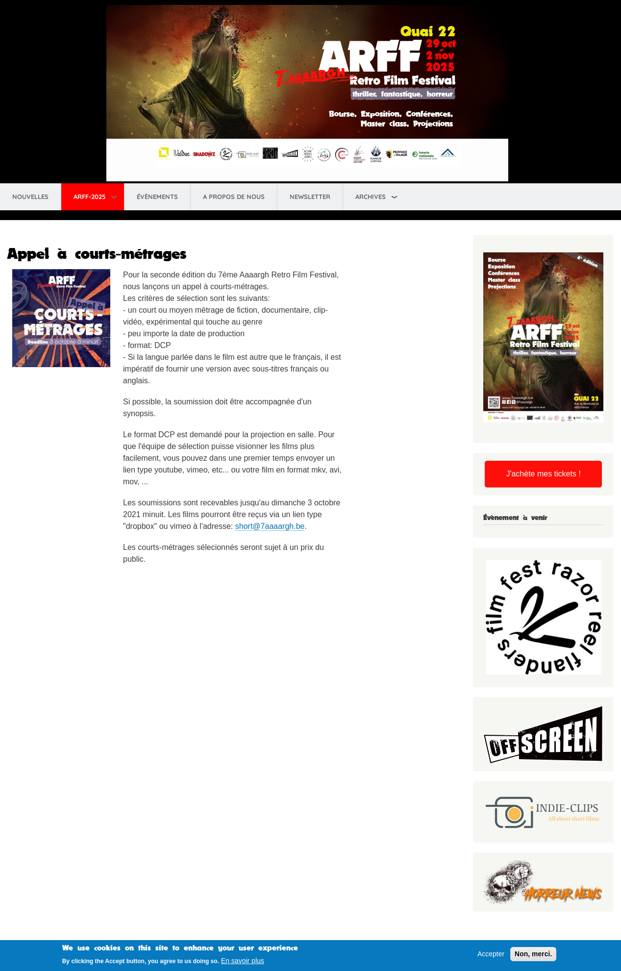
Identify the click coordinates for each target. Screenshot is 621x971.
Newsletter (310, 196)
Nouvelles (30, 196)
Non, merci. (533, 956)
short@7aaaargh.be (270, 526)
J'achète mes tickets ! (543, 474)
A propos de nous (234, 196)
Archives (370, 196)
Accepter (490, 956)
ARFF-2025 (89, 196)
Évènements (157, 196)
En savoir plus (242, 963)
